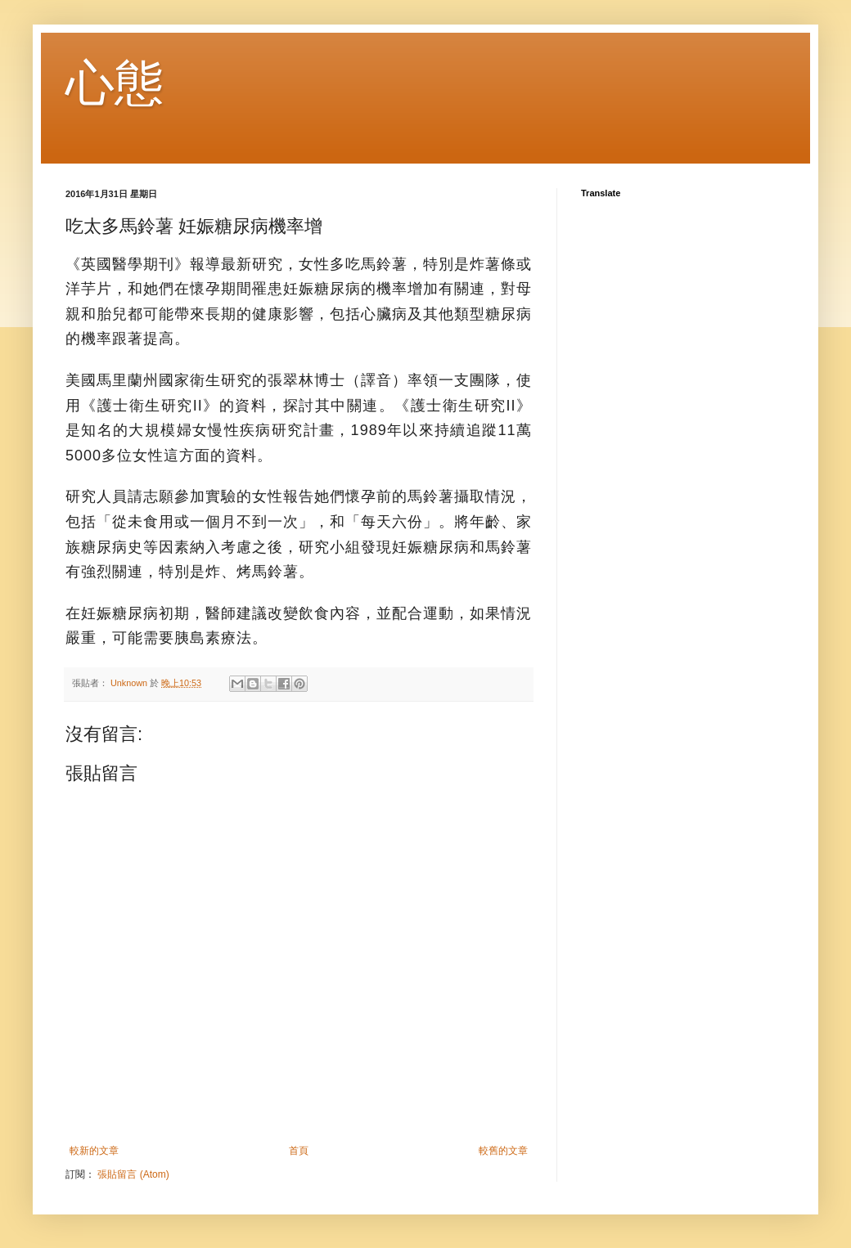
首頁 (298, 1150)
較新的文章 (94, 1150)
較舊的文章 (503, 1150)
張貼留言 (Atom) (133, 1174)
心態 (114, 83)
